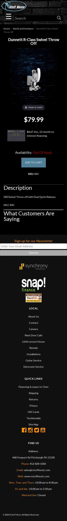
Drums (7, 28)
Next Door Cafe (33, 335)
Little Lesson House (33, 341)
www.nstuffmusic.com (36, 476)
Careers (33, 329)
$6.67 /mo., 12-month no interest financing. (30, 135)
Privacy (33, 405)
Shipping (33, 393)
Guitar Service (33, 360)
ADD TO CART (33, 162)
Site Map (33, 424)
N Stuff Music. (15, 514)
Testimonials (33, 418)
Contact (33, 322)
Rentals (33, 347)
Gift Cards (33, 411)
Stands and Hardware (23, 28)
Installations (34, 354)
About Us (33, 316)
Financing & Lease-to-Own (33, 386)
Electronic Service (34, 366)
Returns (33, 399)
